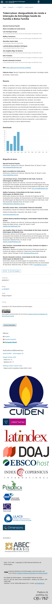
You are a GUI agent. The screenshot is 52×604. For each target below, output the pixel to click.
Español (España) (10, 339)
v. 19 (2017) (19, 7)
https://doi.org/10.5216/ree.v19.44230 (18, 67)
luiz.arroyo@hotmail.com (40, 188)
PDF (6, 271)
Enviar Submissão (9, 325)
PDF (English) (16, 271)
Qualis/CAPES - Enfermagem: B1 (13, 353)
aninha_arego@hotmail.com (12, 242)
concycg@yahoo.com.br (10, 175)
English (7, 336)
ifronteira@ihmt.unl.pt (31, 253)
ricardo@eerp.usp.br (40, 265)
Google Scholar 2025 (9, 357)
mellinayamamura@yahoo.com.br (14, 204)
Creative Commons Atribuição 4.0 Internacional (32, 573)
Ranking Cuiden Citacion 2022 (12, 366)
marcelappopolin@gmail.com (12, 167)
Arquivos (10, 7)
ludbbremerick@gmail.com (11, 226)
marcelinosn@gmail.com (11, 214)
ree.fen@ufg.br (39, 583)
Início (4, 7)
